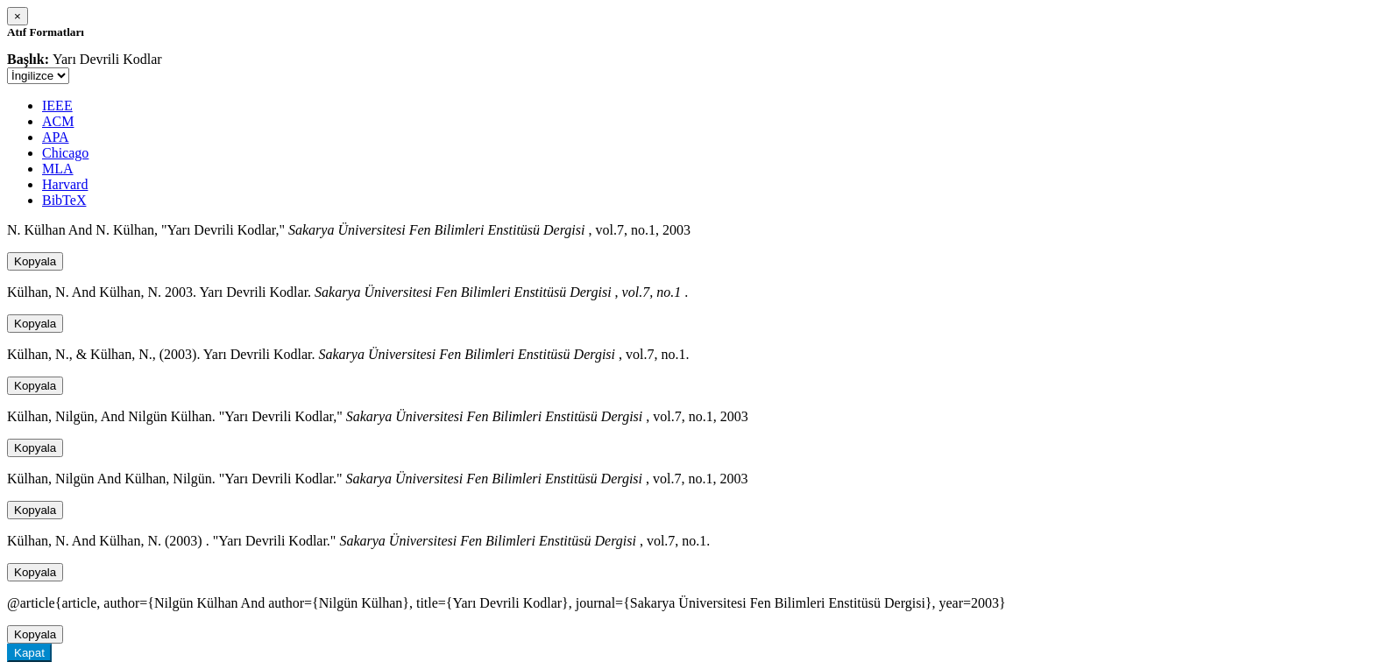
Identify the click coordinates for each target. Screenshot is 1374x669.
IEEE (57, 105)
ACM (58, 121)
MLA (58, 168)
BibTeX (64, 200)
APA (55, 137)
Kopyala (35, 261)
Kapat (29, 652)
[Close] (17, 16)
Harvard (65, 184)
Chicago (65, 152)
